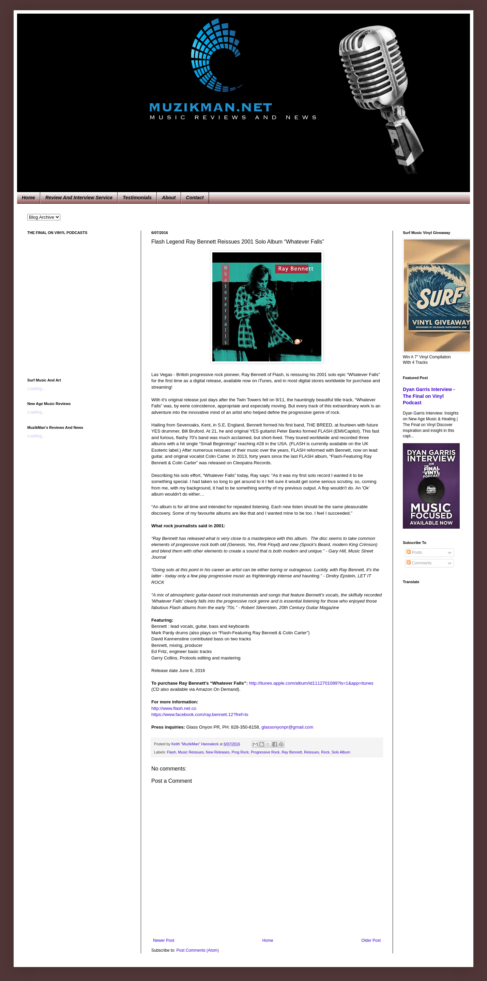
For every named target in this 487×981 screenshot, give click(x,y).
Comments (419, 563)
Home (28, 197)
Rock (325, 752)
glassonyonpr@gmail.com (287, 727)
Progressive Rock (265, 752)
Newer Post (163, 940)
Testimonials (137, 197)
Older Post (371, 940)
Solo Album (341, 752)
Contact (195, 197)
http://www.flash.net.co (173, 708)
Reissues (311, 752)
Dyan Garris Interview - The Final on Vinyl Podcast (429, 396)
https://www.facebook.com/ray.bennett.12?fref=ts (199, 714)
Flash (171, 752)
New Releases (218, 752)
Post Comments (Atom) (197, 950)
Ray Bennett (291, 752)
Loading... (36, 388)
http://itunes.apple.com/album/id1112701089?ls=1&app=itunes (311, 683)
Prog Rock (239, 752)
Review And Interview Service (78, 197)
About (169, 197)
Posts (414, 552)
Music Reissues (191, 752)
